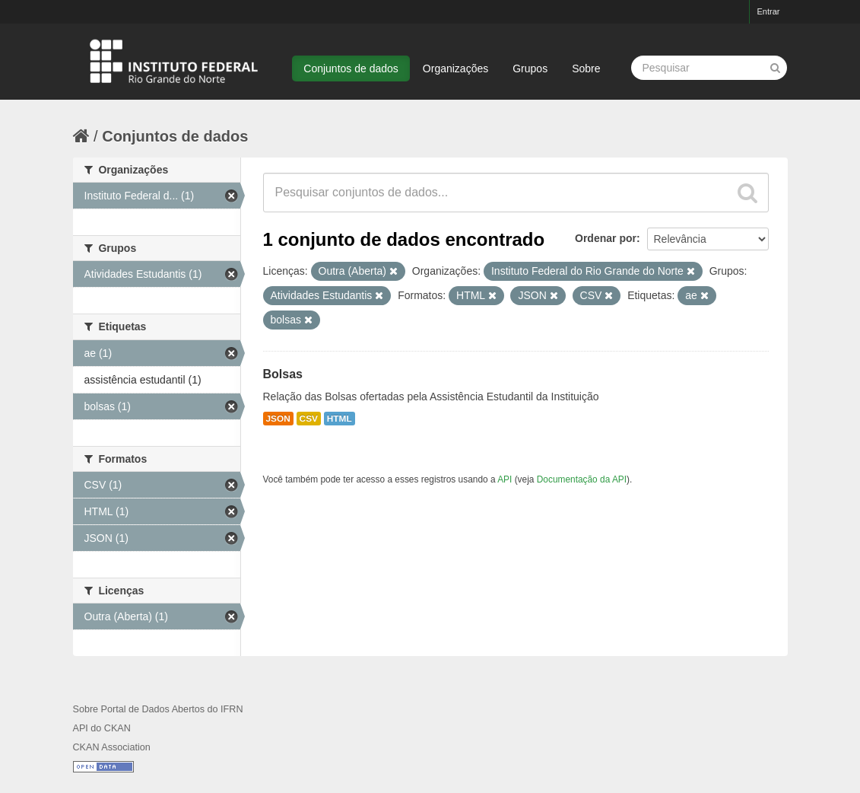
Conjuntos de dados (350, 68)
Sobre (586, 68)
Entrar (768, 11)
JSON (278, 418)
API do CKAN (102, 728)
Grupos (530, 68)
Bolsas (283, 374)
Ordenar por (605, 238)
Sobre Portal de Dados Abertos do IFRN (158, 709)
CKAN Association (112, 747)
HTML (339, 418)
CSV (309, 418)
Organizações (455, 68)
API (504, 479)
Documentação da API (582, 479)
